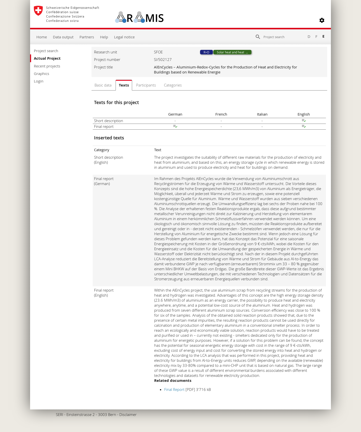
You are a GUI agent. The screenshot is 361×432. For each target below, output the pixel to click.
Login (38, 80)
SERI (59, 414)
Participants (146, 85)
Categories (173, 85)
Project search (46, 50)
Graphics (41, 73)
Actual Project (47, 58)
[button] (321, 20)
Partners (86, 36)
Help (104, 36)
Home (41, 36)
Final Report (174, 389)
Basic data (103, 85)
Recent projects (47, 65)
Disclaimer (128, 414)
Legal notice (124, 36)
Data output (63, 36)
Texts (124, 85)
